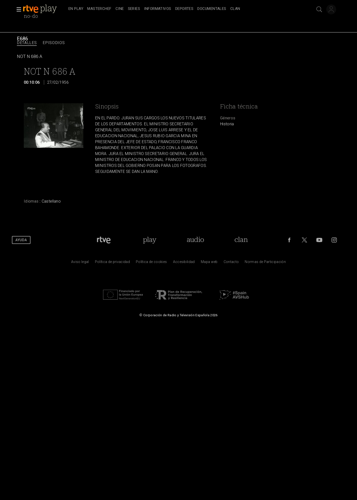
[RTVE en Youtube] (319, 240)
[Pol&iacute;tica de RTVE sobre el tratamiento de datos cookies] (151, 263)
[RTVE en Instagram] (334, 240)
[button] (17, 9)
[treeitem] (75, 9)
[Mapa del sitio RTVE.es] (209, 263)
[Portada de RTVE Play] (149, 240)
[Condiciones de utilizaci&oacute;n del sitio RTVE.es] (80, 263)
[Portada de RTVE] (103, 240)
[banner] (44, 9)
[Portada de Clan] (241, 240)
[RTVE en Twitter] (304, 240)
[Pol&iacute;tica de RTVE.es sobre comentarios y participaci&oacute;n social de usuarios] (265, 263)
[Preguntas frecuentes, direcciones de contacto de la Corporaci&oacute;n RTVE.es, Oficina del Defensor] (231, 263)
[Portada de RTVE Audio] (195, 240)
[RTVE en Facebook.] (289, 240)
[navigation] (183, 9)
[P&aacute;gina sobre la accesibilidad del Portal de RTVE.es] (184, 263)
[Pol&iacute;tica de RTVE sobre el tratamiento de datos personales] (112, 263)
